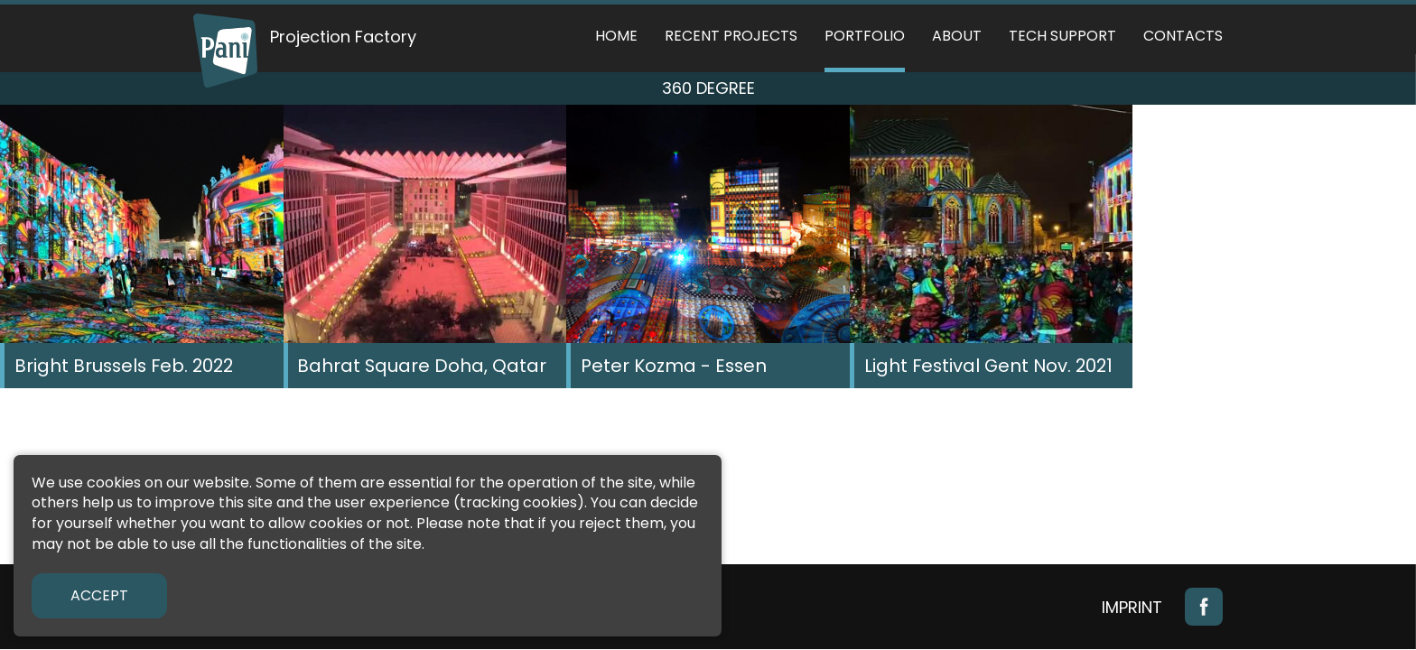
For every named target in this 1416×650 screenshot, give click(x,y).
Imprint (1132, 607)
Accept (99, 595)
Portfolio (864, 35)
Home (616, 35)
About (957, 35)
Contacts (1183, 35)
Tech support (1062, 35)
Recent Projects (731, 35)
